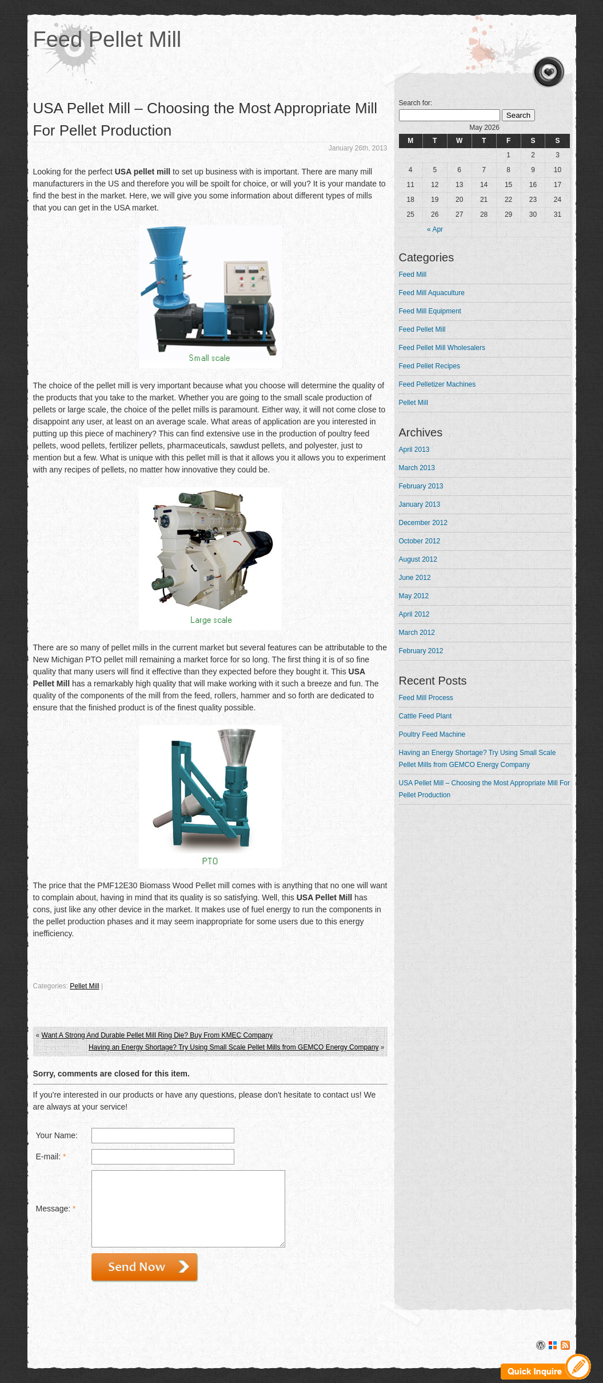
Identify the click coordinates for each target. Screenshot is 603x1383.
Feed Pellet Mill (107, 39)
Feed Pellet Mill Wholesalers (442, 348)
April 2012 (414, 614)
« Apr (435, 229)
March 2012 (417, 633)
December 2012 (423, 523)
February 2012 (421, 651)
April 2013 (414, 450)
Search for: (416, 103)
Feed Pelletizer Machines (437, 384)
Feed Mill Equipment (430, 311)
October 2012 (420, 541)
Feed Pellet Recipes (429, 366)
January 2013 (420, 504)
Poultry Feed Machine (432, 734)
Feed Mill (413, 275)
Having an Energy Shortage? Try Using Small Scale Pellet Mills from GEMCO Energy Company (234, 1047)
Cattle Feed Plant (425, 716)
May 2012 (414, 596)
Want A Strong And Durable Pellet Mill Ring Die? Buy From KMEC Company (157, 1035)
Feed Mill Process (426, 698)
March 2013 (417, 468)
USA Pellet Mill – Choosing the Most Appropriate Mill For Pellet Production (484, 789)
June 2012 (415, 578)
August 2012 (418, 559)
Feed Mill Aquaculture (432, 293)
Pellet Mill (84, 986)
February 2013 (421, 486)
